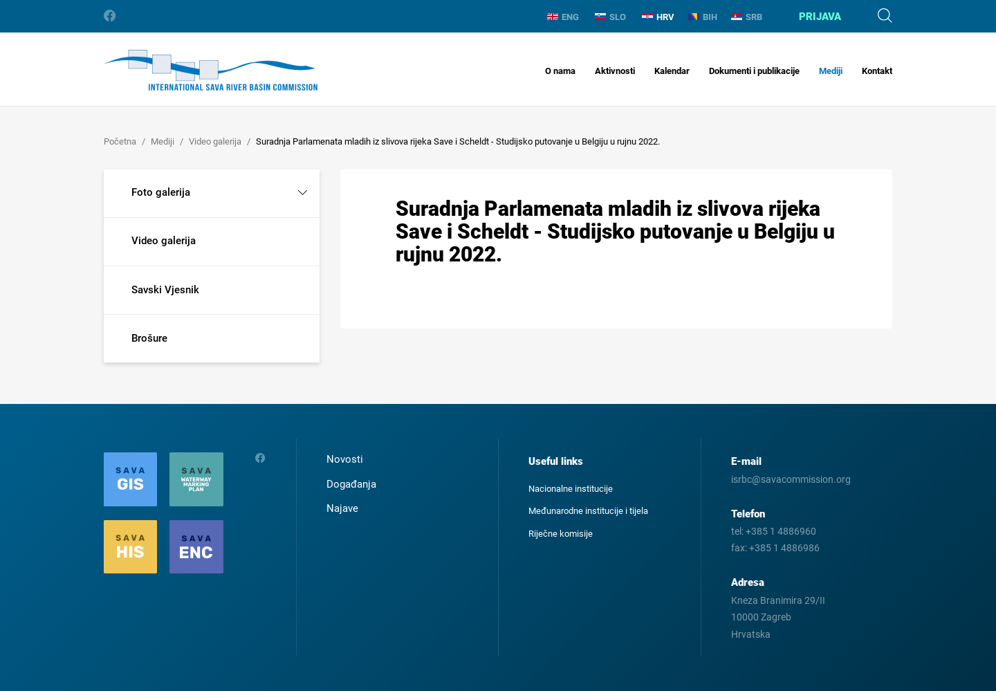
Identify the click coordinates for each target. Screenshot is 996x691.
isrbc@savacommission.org (791, 479)
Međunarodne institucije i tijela (588, 511)
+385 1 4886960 (781, 531)
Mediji (830, 71)
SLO (610, 17)
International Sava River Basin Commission (210, 70)
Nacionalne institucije (570, 488)
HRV (658, 17)
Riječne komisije (560, 533)
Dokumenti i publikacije (754, 71)
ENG (563, 17)
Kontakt (877, 71)
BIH (702, 17)
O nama (560, 71)
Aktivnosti (615, 71)
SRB (746, 17)
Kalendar (672, 71)
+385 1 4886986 (784, 547)
